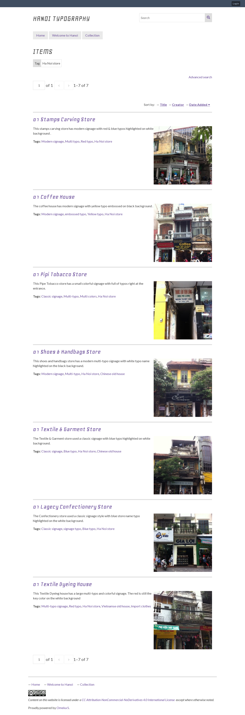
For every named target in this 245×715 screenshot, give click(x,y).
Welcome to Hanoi (65, 35)
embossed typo (75, 214)
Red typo (87, 141)
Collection (87, 684)
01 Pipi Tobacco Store (60, 274)
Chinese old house (112, 374)
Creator (178, 104)
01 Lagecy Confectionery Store (72, 506)
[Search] (172, 17)
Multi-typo (71, 296)
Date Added (198, 104)
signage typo (72, 529)
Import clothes (141, 606)
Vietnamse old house (116, 606)
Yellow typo (95, 214)
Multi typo (72, 141)
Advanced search (200, 77)
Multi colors (88, 296)
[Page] (39, 85)
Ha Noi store (103, 141)
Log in (236, 3)
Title (163, 104)
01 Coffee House (54, 196)
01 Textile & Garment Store (67, 429)
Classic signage (51, 296)
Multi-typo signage (54, 606)
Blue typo (70, 451)
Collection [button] (92, 35)
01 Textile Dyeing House (62, 584)
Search (208, 17)
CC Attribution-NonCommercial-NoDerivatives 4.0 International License (128, 700)
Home (40, 35)
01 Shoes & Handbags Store (67, 351)
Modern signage (52, 141)
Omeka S (63, 708)
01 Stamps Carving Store (64, 119)
